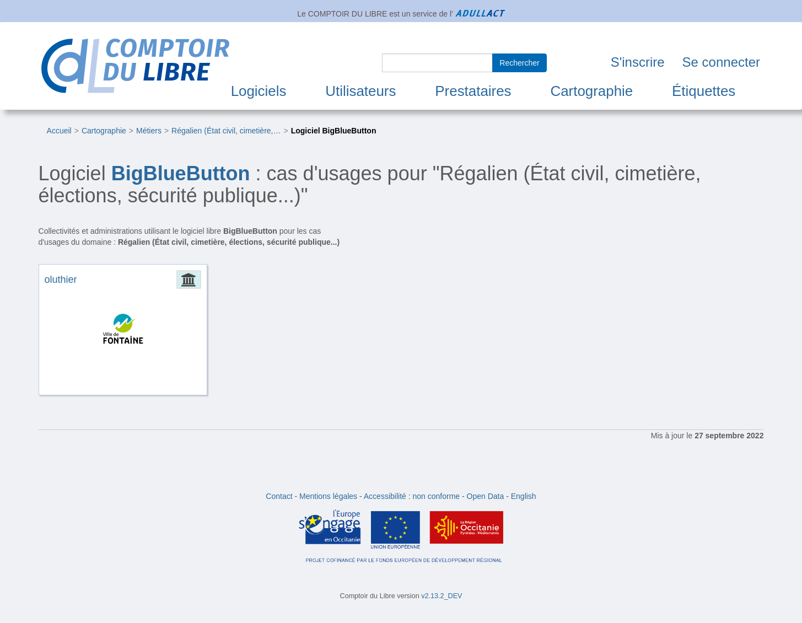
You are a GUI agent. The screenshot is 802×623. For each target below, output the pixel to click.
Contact (279, 496)
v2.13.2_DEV (441, 596)
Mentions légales (328, 496)
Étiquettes (703, 91)
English (523, 496)
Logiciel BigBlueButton (333, 130)
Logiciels (259, 91)
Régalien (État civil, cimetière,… (226, 130)
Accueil (59, 130)
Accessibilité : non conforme (412, 496)
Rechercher (519, 62)
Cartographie (591, 91)
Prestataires (473, 91)
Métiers (149, 130)
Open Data (485, 496)
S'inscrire (638, 62)
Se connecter (721, 62)
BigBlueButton (180, 173)
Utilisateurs (360, 91)
